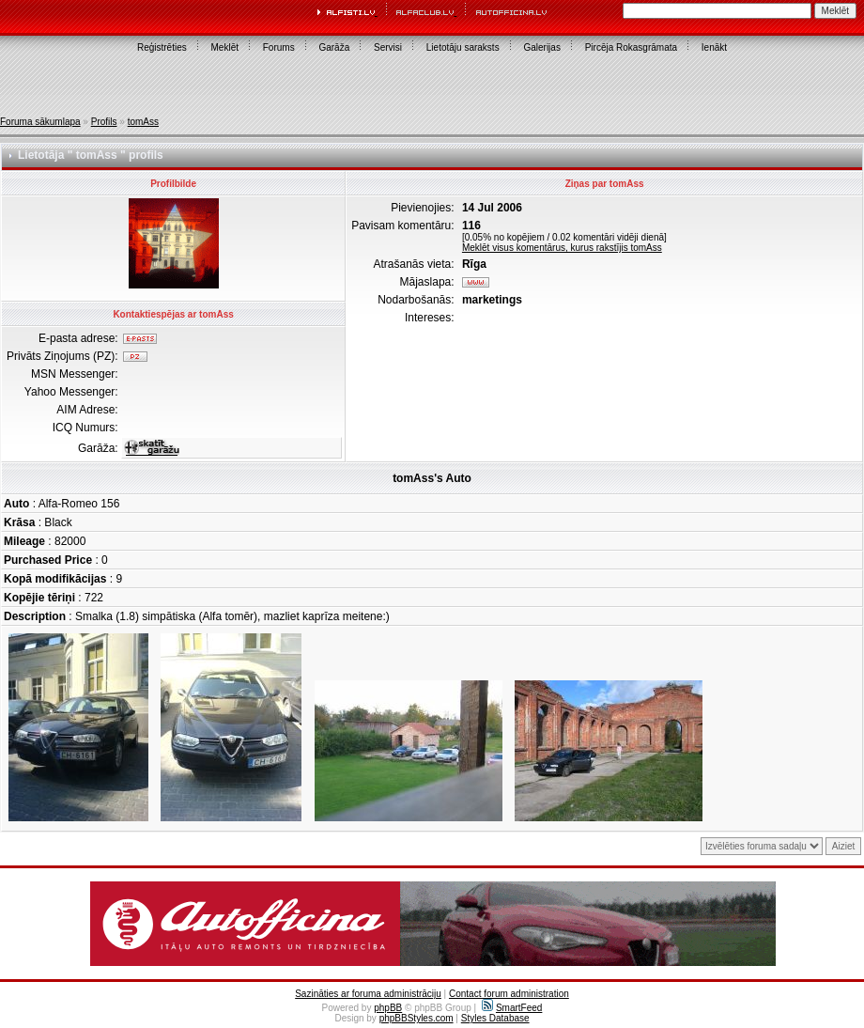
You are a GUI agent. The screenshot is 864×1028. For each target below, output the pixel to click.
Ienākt (714, 47)
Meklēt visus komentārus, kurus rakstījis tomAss (562, 247)
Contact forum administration (509, 994)
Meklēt (225, 47)
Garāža (333, 47)
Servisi (388, 47)
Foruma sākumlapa (40, 122)
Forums (279, 47)
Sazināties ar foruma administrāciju (368, 994)
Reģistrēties (162, 47)
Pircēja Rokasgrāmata (631, 47)
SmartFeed (512, 1008)
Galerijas (541, 47)
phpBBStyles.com (416, 1018)
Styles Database (495, 1018)
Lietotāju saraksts (463, 47)
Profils (104, 122)
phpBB (388, 1008)
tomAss (143, 122)
